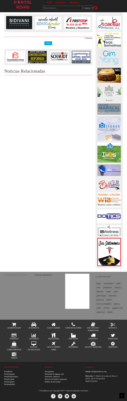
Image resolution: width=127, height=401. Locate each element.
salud (118, 283)
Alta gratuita (49, 372)
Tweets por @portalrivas (43, 275)
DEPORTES (74, 3)
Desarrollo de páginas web (54, 374)
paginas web (117, 308)
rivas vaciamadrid (103, 304)
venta (115, 291)
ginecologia (101, 296)
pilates (109, 300)
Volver (48, 43)
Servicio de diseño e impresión (56, 379)
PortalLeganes (9, 382)
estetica (106, 308)
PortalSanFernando (11, 377)
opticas (116, 304)
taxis (98, 287)
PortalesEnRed (9, 384)
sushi (98, 308)
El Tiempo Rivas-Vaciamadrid (16, 275)
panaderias (107, 287)
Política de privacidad (52, 382)
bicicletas (112, 296)
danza (110, 312)
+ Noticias (88, 38)
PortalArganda (9, 374)
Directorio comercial (52, 377)
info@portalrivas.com (99, 372)
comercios (100, 312)
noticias (118, 287)
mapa (108, 291)
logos (98, 283)
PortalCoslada (9, 379)
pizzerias (100, 300)
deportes (99, 291)
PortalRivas (8, 372)
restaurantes (108, 283)
